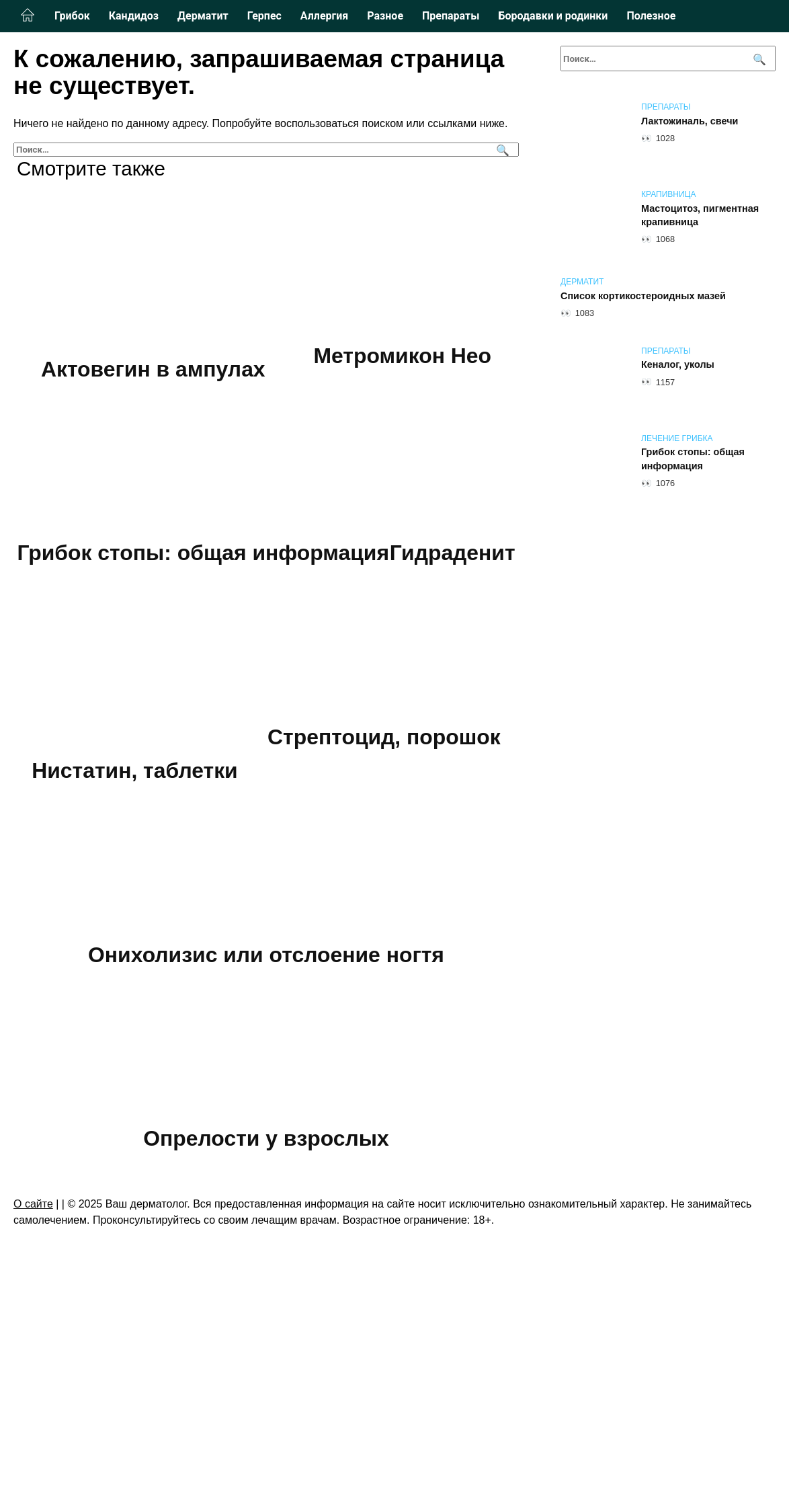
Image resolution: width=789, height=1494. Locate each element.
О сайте (33, 1388)
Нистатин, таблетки (370, 770)
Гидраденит (121, 737)
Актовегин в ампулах (152, 369)
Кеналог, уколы (677, 365)
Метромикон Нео (402, 356)
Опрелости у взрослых (266, 1322)
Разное (385, 15)
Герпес (264, 15)
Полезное (650, 15)
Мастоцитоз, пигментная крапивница (700, 215)
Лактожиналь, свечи (689, 121)
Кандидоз (134, 15)
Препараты (450, 15)
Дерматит (203, 15)
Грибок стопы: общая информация (266, 553)
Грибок (72, 15)
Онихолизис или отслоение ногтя (266, 1138)
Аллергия (324, 15)
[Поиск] (501, 150)
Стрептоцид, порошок (266, 955)
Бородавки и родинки (553, 15)
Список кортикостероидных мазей (643, 295)
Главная (27, 15)
